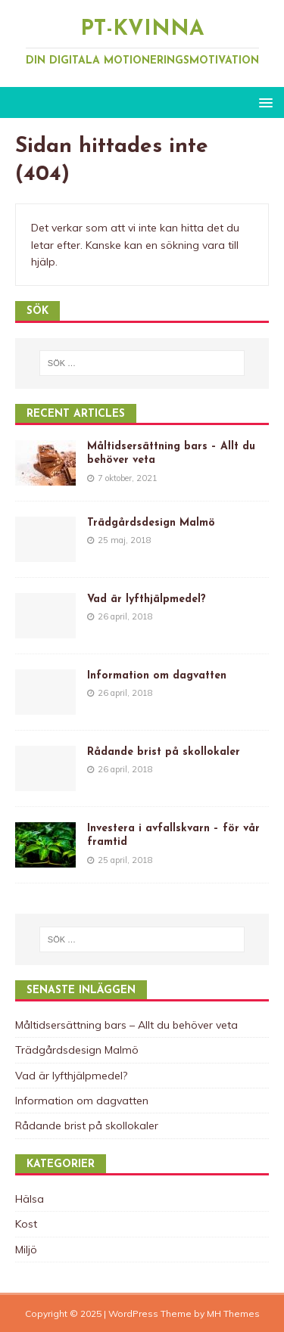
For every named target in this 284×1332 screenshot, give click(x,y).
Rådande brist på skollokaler (163, 752)
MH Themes (233, 1313)
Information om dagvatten (156, 676)
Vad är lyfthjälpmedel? (146, 599)
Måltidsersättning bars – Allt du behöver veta (126, 1025)
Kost (26, 1224)
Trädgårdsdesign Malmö (151, 523)
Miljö (26, 1249)
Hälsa (29, 1199)
